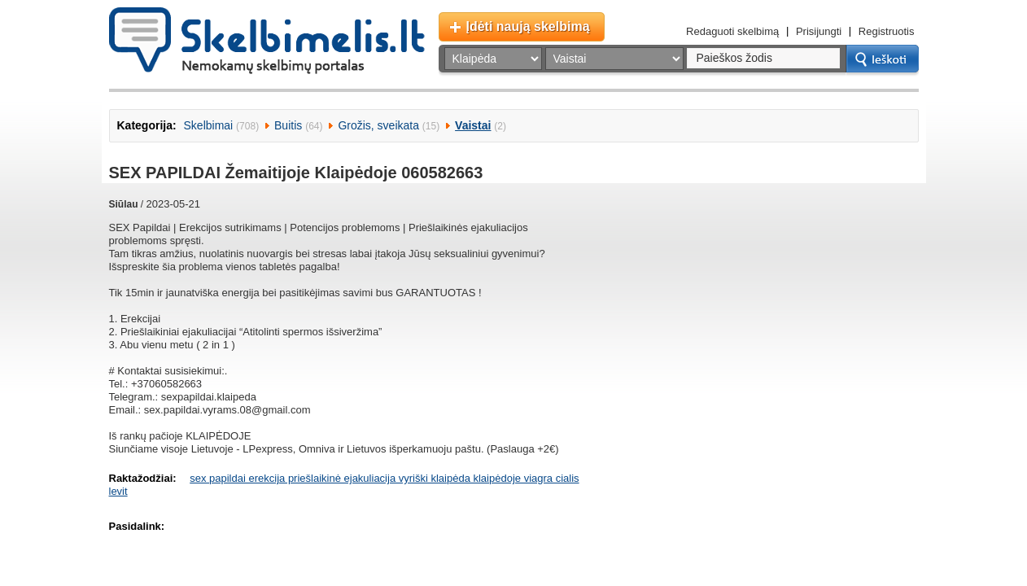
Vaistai (473, 125)
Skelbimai (209, 125)
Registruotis (887, 31)
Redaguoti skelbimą (732, 31)
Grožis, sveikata (378, 125)
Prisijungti (818, 31)
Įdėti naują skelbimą (528, 26)
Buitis (288, 125)
